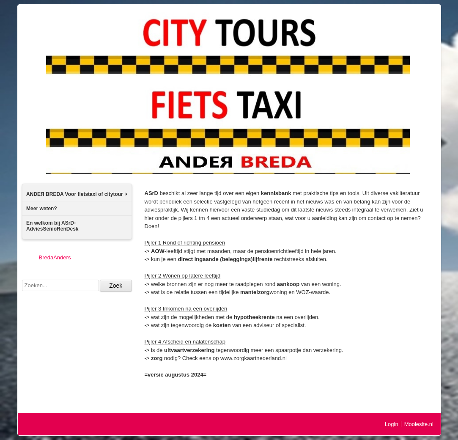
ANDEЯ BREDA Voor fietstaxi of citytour (76, 194)
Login (391, 424)
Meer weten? (41, 209)
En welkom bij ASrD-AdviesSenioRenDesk (52, 226)
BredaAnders (55, 257)
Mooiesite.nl (418, 424)
